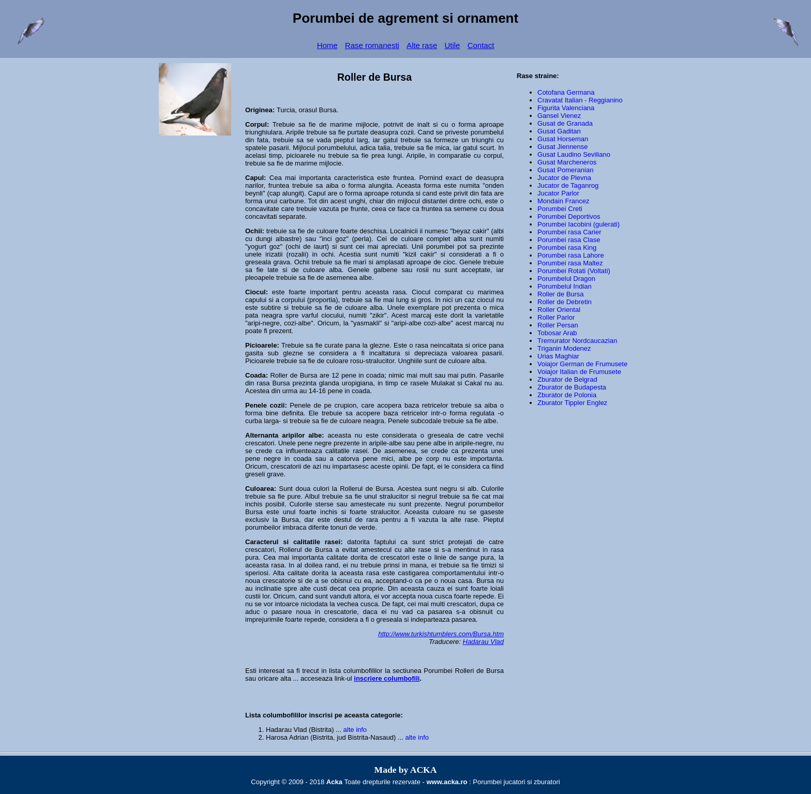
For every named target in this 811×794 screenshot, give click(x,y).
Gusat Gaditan (559, 131)
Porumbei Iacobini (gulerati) (578, 224)
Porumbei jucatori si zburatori (516, 782)
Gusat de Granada (565, 123)
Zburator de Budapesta (571, 387)
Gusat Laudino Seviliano (573, 154)
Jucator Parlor (558, 193)
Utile (452, 45)
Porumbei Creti (559, 209)
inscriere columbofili (386, 678)
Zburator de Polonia (566, 395)
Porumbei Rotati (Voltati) (573, 271)
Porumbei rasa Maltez (570, 263)
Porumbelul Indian (564, 286)
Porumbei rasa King (566, 247)
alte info (355, 729)
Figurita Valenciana (565, 108)
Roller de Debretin (564, 302)
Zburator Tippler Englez (572, 403)
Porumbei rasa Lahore (570, 255)
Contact (481, 45)
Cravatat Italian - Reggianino (580, 100)
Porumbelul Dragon (566, 278)
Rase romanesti (372, 45)
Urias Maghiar (558, 356)
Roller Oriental (558, 309)
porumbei (440, 246)
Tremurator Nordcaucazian (577, 340)
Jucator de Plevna (564, 178)
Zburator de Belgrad (567, 379)
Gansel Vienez (559, 115)
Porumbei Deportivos (568, 216)
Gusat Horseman (562, 139)
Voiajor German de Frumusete (582, 364)
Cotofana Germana (566, 92)
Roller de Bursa (293, 375)
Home (327, 45)
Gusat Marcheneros (566, 162)
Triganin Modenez (564, 348)
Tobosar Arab (557, 333)
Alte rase (422, 45)
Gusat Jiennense (562, 147)
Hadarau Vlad (483, 642)
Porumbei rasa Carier (569, 232)
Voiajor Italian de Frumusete (579, 372)
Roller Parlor (556, 317)
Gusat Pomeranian (565, 170)
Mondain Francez (563, 201)
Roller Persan (557, 325)
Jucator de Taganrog (567, 185)
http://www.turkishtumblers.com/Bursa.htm (441, 634)
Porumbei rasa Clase (568, 240)
